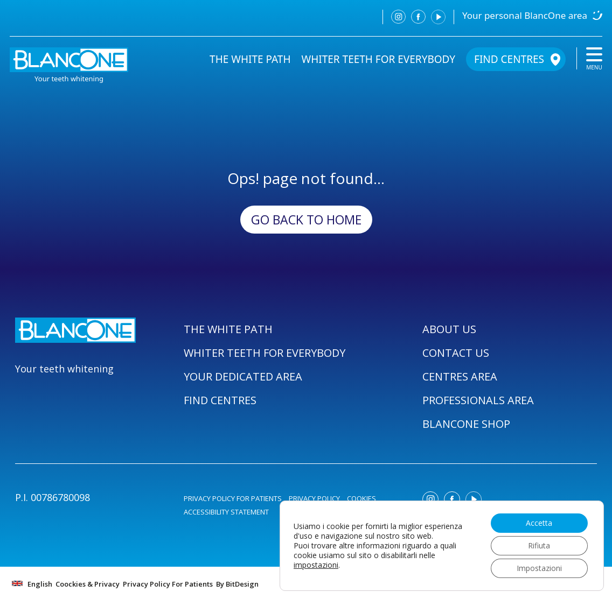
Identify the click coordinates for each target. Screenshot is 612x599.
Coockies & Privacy (87, 584)
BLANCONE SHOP (466, 424)
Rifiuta (539, 545)
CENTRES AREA (459, 376)
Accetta (539, 523)
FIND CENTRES (509, 59)
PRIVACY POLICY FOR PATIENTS (233, 498)
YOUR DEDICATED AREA (243, 376)
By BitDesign (237, 584)
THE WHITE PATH (250, 59)
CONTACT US (455, 353)
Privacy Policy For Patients (168, 584)
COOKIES (361, 498)
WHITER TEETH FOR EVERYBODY (379, 59)
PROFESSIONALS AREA (478, 400)
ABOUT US (449, 329)
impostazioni (316, 565)
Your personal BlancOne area (524, 15)
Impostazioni (539, 568)
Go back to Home (306, 219)
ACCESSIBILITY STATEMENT (226, 512)
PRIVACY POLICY (314, 498)
